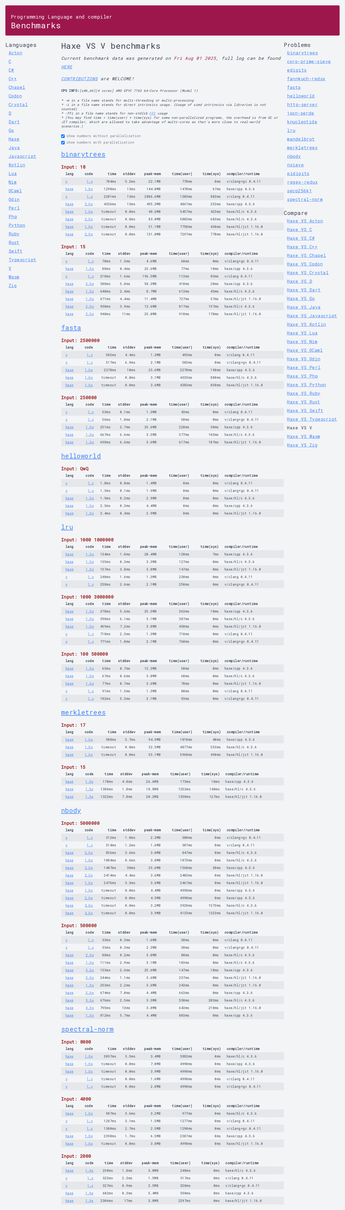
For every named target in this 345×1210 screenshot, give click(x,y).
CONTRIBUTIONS (79, 78)
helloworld (81, 455)
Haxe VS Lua (302, 333)
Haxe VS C (299, 229)
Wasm (14, 277)
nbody (71, 810)
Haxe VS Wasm (303, 436)
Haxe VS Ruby (303, 393)
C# (11, 70)
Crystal (18, 104)
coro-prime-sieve (309, 61)
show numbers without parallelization (104, 136)
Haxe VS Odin (303, 358)
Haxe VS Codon (305, 264)
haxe (69, 189)
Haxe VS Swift (305, 410)
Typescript (22, 259)
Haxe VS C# (301, 238)
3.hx (89, 867)
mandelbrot (301, 139)
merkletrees (83, 712)
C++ (13, 78)
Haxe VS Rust (303, 402)
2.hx (89, 204)
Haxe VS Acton (305, 221)
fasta (71, 327)
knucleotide (302, 121)
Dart (14, 121)
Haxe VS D (299, 281)
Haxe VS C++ (302, 246)
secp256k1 (299, 190)
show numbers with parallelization (100, 142)
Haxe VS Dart (303, 290)
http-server (302, 104)
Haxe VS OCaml (305, 350)
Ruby (14, 234)
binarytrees (83, 154)
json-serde (300, 113)
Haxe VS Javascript (312, 315)
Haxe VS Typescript (312, 419)
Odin (14, 199)
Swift (15, 251)
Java (14, 147)
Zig (13, 285)
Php (13, 216)
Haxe (14, 139)
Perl (14, 208)
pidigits (298, 173)
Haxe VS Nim (302, 341)
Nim (12, 182)
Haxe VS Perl (303, 367)
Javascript (22, 156)
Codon (15, 96)
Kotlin (17, 165)
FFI (152, 113)
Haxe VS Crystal (308, 272)
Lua (13, 173)
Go (11, 130)
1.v (90, 181)
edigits (296, 70)
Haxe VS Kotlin (306, 324)
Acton (15, 52)
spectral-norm (87, 1029)
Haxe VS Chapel (306, 255)
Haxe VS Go (301, 298)
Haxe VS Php (302, 376)
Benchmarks (61, 21)
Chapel (17, 87)
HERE (67, 66)
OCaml (15, 190)
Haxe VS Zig (302, 445)
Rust (14, 242)
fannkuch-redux (306, 78)
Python (17, 225)
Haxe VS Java (303, 307)
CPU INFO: (70, 90)
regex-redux (302, 182)
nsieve (295, 165)
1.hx (89, 189)
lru (67, 527)
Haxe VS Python (306, 384)
